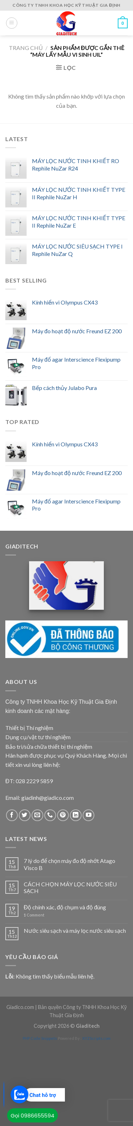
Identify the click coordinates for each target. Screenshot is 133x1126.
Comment (34, 915)
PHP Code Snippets (40, 1038)
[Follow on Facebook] (12, 815)
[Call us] (50, 815)
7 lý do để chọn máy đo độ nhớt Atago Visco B (70, 864)
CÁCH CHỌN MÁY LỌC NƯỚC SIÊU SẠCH (70, 887)
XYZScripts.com (96, 1038)
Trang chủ (26, 47)
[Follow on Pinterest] (63, 815)
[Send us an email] (37, 815)
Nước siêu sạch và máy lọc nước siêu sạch (75, 930)
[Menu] (11, 23)
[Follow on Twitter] (25, 815)
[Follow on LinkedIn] (76, 815)
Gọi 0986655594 (32, 1115)
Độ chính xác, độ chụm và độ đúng (65, 907)
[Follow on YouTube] (88, 815)
